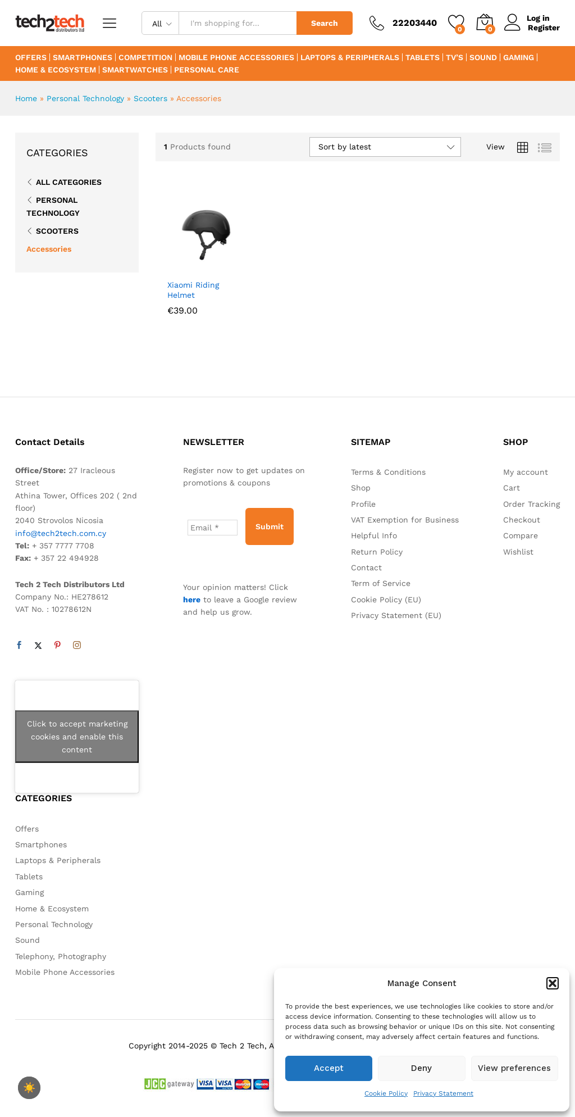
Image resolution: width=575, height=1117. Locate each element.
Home (26, 98)
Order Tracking (531, 504)
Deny (421, 1068)
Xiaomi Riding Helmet (193, 289)
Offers (31, 57)
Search (324, 23)
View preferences (514, 1068)
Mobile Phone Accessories (236, 57)
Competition (145, 57)
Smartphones (82, 57)
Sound (483, 57)
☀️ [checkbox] (29, 1087)
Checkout (521, 519)
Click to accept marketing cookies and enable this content (77, 736)
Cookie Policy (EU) (386, 599)
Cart (511, 487)
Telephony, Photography (60, 956)
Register (544, 27)
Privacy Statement (443, 1093)
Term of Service (380, 583)
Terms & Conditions (388, 471)
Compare (520, 535)
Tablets (422, 57)
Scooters (150, 98)
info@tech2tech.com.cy (60, 533)
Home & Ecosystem (55, 70)
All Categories (69, 182)
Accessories (48, 248)
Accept (329, 1068)
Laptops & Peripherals (349, 57)
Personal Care (206, 70)
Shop (361, 487)
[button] (552, 983)
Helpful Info (374, 535)
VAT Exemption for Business (405, 519)
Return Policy (377, 551)
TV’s (454, 57)
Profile (363, 504)
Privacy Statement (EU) (396, 615)
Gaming (518, 57)
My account (525, 471)
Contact (366, 567)
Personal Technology (85, 98)
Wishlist (518, 551)
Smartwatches (135, 70)
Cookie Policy (386, 1093)
